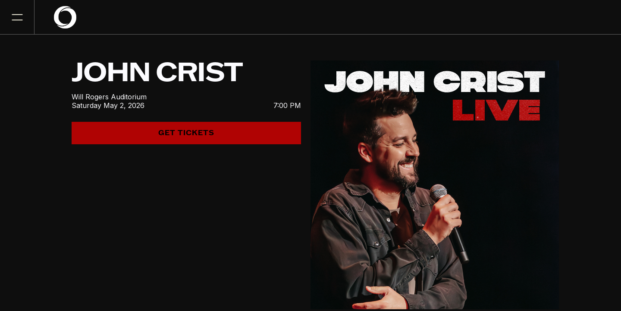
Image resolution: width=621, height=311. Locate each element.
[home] (70, 17)
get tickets (186, 133)
